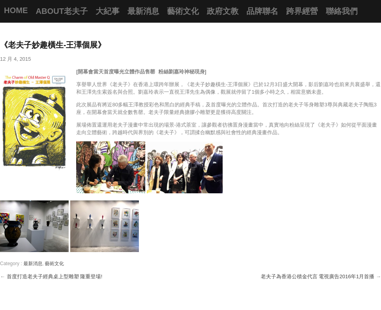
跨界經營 (302, 11)
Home (16, 10)
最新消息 (143, 11)
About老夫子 (62, 11)
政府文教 (223, 11)
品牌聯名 (262, 11)
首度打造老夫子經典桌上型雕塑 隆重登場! (54, 276)
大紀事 (107, 11)
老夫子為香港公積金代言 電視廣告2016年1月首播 (318, 276)
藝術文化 (183, 11)
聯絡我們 (342, 11)
